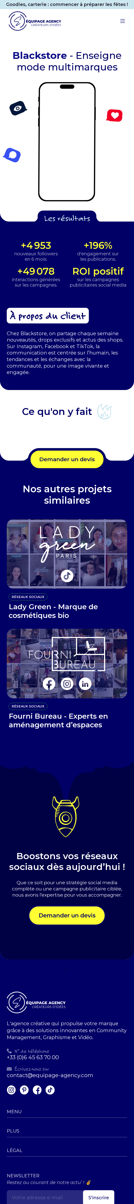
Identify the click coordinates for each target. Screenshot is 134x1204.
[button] (122, 21)
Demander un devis (67, 459)
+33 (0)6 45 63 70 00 (33, 1054)
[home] (34, 21)
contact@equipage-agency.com (50, 1072)
